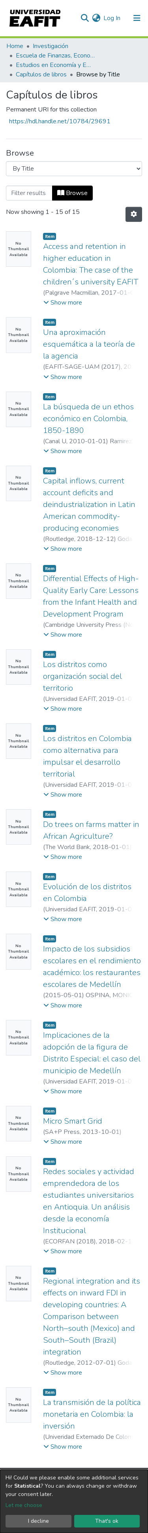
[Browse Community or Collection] (74, 168)
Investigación (50, 46)
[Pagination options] (134, 214)
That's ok (106, 1521)
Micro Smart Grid (72, 1121)
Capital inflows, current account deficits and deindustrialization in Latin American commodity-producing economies (89, 504)
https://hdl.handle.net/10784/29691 (60, 121)
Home (14, 46)
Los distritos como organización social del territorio (82, 676)
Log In (112, 18)
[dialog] (74, 1501)
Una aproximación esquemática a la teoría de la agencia (89, 344)
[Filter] (29, 193)
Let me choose (24, 1505)
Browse (72, 193)
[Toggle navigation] (137, 18)
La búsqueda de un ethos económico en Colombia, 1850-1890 (88, 418)
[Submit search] (85, 18)
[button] (96, 18)
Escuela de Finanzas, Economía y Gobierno (55, 55)
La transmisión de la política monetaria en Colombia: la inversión (92, 1414)
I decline (38, 1521)
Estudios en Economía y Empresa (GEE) (55, 65)
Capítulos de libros (41, 74)
